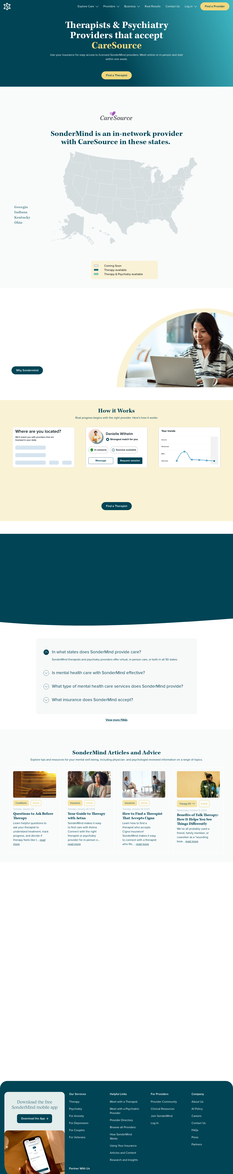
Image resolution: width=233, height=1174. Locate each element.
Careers (196, 1116)
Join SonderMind (162, 1116)
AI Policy (197, 1109)
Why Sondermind (27, 370)
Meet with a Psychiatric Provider (124, 1111)
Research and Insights (124, 1160)
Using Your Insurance (123, 1146)
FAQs (195, 1130)
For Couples (77, 1130)
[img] (175, 347)
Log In (155, 1123)
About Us (197, 1102)
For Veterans (77, 1137)
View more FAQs (117, 720)
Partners (197, 1144)
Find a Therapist (116, 75)
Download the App (35, 1119)
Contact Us (199, 1123)
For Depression (78, 1123)
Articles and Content (123, 1153)
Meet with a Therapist (123, 1102)
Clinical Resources (162, 1109)
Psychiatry (75, 1109)
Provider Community (164, 1102)
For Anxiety (76, 1116)
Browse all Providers (123, 1127)
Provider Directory (121, 1120)
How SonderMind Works (121, 1136)
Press (195, 1137)
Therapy (74, 1102)
